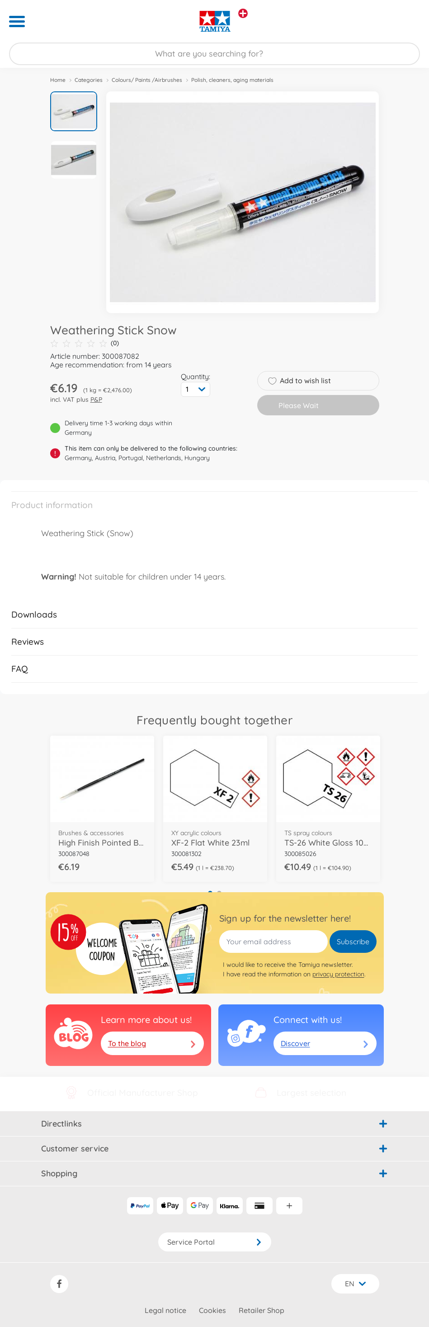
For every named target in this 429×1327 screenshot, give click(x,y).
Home (58, 79)
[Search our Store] (214, 54)
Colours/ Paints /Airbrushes (147, 79)
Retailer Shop (261, 1310)
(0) (84, 343)
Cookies (212, 1310)
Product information (52, 504)
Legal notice (165, 1310)
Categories (89, 79)
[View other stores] (243, 13)
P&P (96, 399)
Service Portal (214, 1241)
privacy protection (338, 974)
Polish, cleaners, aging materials (232, 79)
